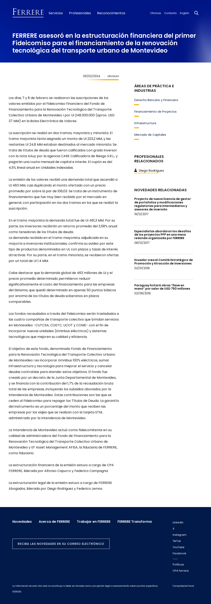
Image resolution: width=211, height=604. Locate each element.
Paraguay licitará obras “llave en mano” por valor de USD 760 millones (162, 287)
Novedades (22, 521)
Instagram (179, 535)
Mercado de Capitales (150, 135)
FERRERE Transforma (134, 521)
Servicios (56, 13)
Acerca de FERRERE (54, 521)
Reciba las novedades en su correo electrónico (61, 544)
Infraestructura (145, 123)
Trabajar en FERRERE (93, 521)
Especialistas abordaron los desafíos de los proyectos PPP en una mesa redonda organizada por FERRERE (162, 234)
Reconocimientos (111, 13)
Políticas (178, 564)
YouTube (178, 547)
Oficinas (155, 13)
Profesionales (80, 13)
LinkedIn (178, 522)
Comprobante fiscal (183, 585)
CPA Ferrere (181, 571)
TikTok (177, 541)
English (184, 13)
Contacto (170, 13)
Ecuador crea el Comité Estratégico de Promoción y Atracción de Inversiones (163, 261)
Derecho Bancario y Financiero (156, 100)
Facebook (179, 553)
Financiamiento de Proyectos (155, 112)
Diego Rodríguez (149, 170)
